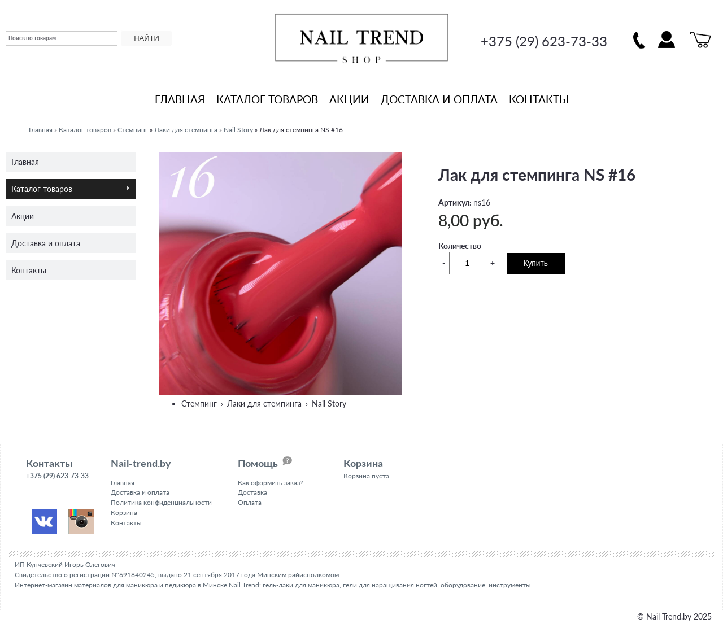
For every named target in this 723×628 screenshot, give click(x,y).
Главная (180, 99)
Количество (459, 246)
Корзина (124, 512)
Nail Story (238, 129)
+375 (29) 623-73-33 (544, 41)
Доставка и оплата (439, 99)
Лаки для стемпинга (185, 129)
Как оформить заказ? (270, 482)
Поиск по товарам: (33, 37)
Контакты (539, 99)
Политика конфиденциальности (161, 502)
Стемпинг (132, 129)
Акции (349, 99)
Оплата (250, 502)
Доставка (252, 492)
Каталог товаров (267, 99)
